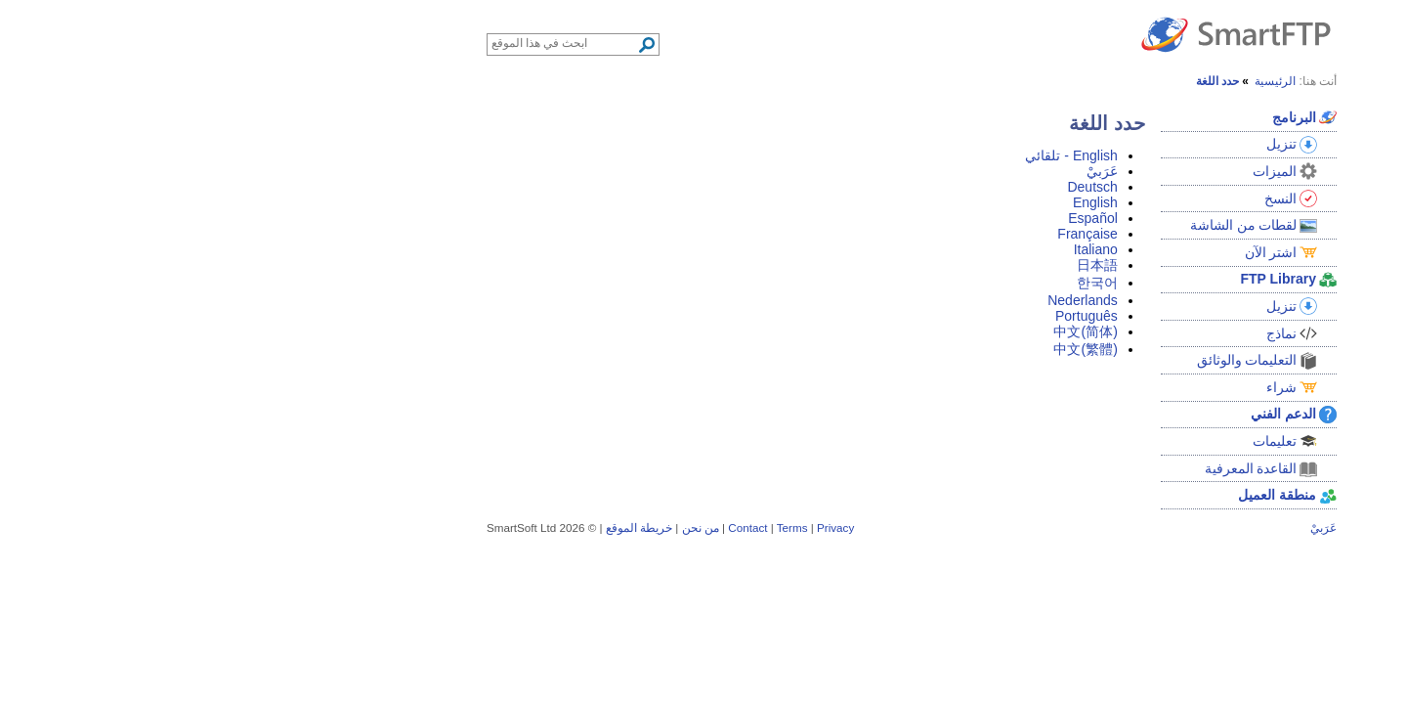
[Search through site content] (356, 43)
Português (878, 316)
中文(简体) (877, 331)
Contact (539, 527)
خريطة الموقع (431, 527)
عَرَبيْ (894, 171)
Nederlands (874, 300)
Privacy (627, 527)
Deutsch (884, 187)
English (887, 202)
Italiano (888, 249)
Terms (584, 527)
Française (879, 234)
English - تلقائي (863, 155)
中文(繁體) (877, 349)
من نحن (492, 527)
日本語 (889, 265)
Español (885, 218)
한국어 (889, 282)
